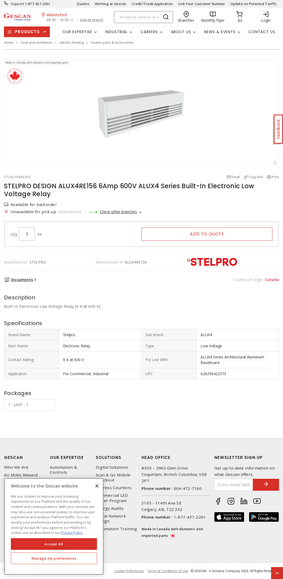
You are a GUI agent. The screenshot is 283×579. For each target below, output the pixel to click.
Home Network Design (111, 519)
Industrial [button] (116, 31)
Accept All (54, 544)
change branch (91, 20)
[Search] (143, 17)
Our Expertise (67, 457)
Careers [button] (149, 31)
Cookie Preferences (129, 571)
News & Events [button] (220, 31)
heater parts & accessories (112, 42)
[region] (54, 526)
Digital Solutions (112, 467)
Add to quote (207, 234)
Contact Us (262, 31)
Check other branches (118, 211)
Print (275, 176)
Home (9, 42)
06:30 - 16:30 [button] (58, 20)
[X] (97, 486)
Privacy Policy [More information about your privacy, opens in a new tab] (72, 532)
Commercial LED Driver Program (112, 498)
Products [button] (27, 31)
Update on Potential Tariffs (253, 3)
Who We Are (16, 467)
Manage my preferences (54, 558)
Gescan (13, 457)
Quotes (83, 3)
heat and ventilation (36, 42)
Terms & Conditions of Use (168, 571)
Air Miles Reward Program (21, 477)
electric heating (72, 42)
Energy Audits (109, 508)
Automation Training (116, 528)
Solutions (108, 457)
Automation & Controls (63, 470)
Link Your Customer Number (201, 3)
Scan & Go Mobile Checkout (113, 477)
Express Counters (113, 487)
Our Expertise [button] (77, 31)
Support (17, 3)
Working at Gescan (110, 3)
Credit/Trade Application (152, 3)
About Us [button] (181, 31)
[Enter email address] (233, 485)
